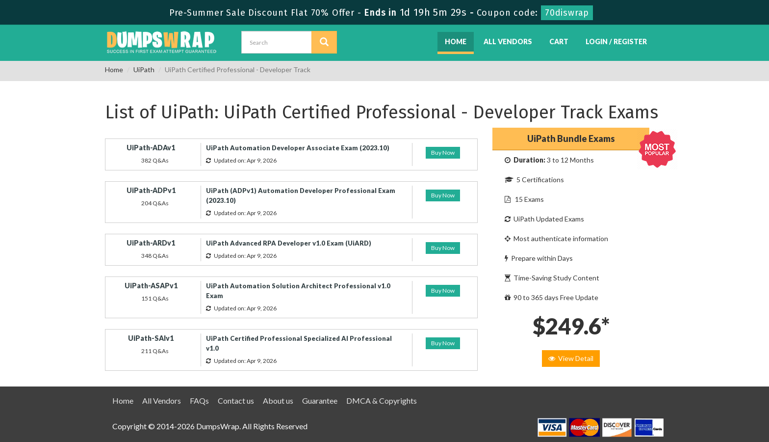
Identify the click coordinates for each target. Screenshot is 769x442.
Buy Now (443, 152)
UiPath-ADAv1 (151, 147)
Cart (558, 41)
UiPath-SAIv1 (151, 338)
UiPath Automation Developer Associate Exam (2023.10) (297, 148)
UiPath (143, 69)
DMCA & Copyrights (381, 400)
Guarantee (319, 400)
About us (278, 400)
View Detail (570, 358)
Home (455, 41)
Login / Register (616, 41)
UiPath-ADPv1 (151, 190)
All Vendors (508, 41)
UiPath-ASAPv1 (151, 285)
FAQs (199, 400)
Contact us (236, 400)
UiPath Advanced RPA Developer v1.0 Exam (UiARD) (288, 243)
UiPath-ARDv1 (151, 243)
